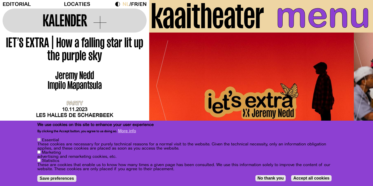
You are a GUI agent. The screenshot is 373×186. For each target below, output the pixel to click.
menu (323, 15)
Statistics (50, 160)
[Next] (360, 83)
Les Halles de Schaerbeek (74, 115)
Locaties (77, 4)
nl (126, 4)
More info (127, 131)
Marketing (51, 152)
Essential (50, 140)
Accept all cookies (311, 178)
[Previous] (162, 83)
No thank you (270, 178)
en (143, 4)
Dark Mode (119, 4)
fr (134, 4)
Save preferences (57, 178)
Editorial (17, 4)
